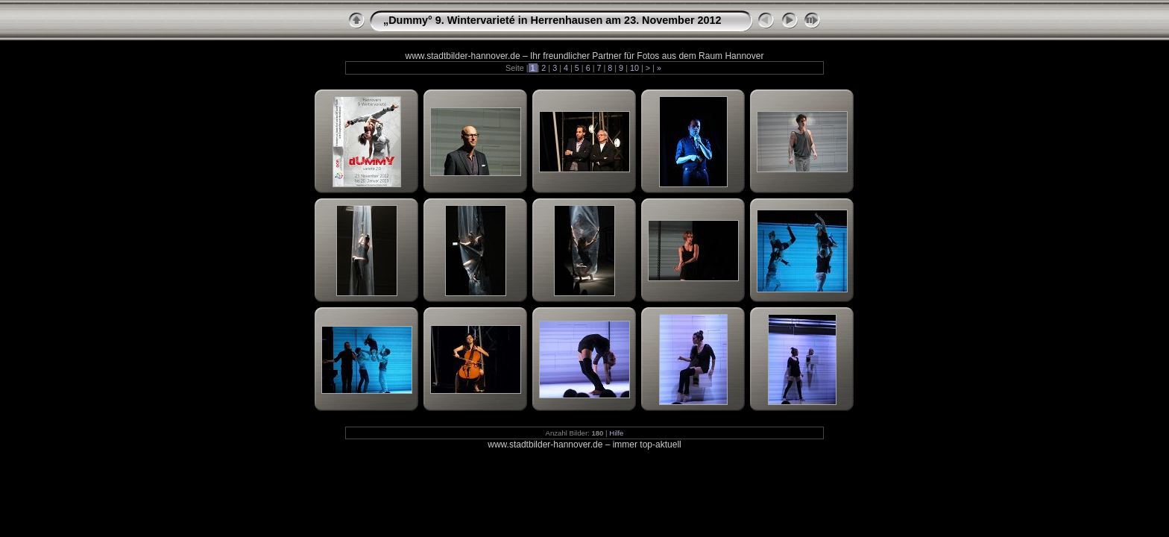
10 (634, 67)
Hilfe (616, 433)
